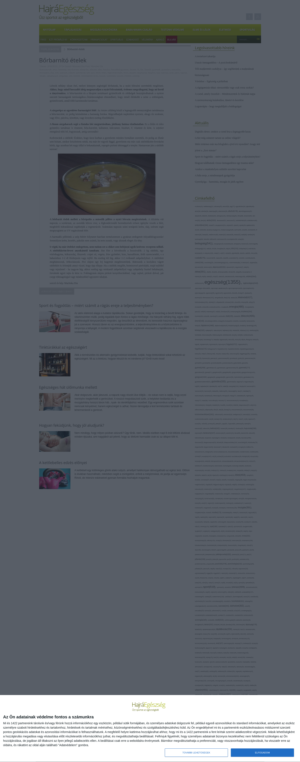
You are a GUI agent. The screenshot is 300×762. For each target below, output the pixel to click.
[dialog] (150, 728)
